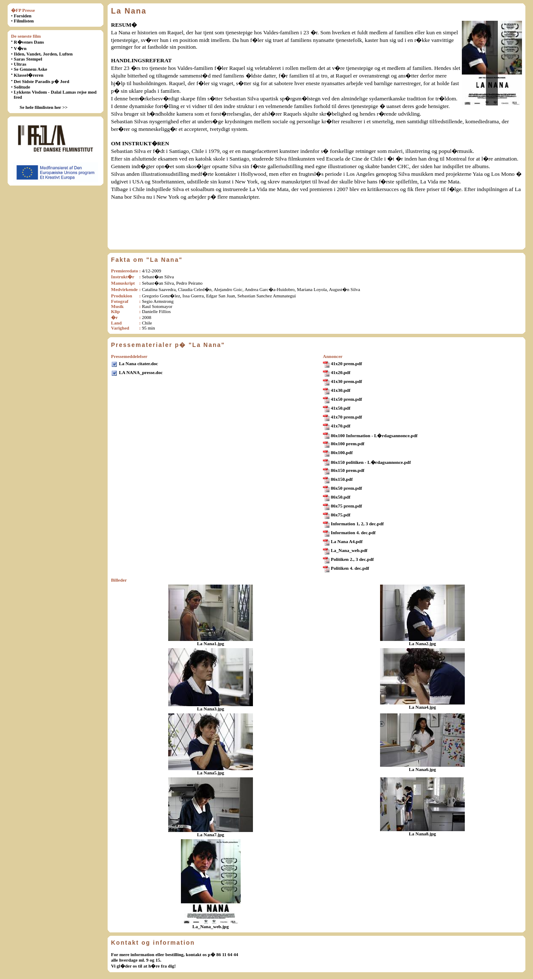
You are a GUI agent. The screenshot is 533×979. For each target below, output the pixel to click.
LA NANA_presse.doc (141, 372)
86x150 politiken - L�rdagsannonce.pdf (371, 462)
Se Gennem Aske (30, 69)
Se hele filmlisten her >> (43, 107)
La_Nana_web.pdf (349, 550)
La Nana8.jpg (422, 833)
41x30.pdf (340, 390)
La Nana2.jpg (422, 643)
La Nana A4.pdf (347, 541)
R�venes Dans (29, 41)
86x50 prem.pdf (346, 488)
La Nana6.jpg (422, 769)
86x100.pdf (342, 452)
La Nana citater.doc (138, 363)
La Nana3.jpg (210, 708)
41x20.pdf (340, 372)
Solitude (22, 86)
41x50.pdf (340, 407)
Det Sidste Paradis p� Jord (41, 81)
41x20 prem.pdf (346, 363)
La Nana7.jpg (210, 834)
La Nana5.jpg (210, 772)
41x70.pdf (340, 425)
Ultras (20, 64)
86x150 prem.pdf (347, 470)
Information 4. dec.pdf (353, 532)
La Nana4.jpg (422, 707)
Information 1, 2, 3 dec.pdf (357, 523)
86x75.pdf (340, 514)
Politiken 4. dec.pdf (350, 568)
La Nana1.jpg (210, 643)
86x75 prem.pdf (346, 505)
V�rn (20, 48)
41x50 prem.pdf (346, 399)
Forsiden (23, 15)
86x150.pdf (342, 479)
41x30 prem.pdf (346, 381)
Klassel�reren (29, 75)
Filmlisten (24, 20)
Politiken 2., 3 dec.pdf (352, 559)
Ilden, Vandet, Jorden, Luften (43, 53)
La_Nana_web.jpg (210, 926)
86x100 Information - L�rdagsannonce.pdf (374, 435)
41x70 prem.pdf (346, 416)
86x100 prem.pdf (347, 443)
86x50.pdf (340, 496)
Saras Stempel (28, 58)
